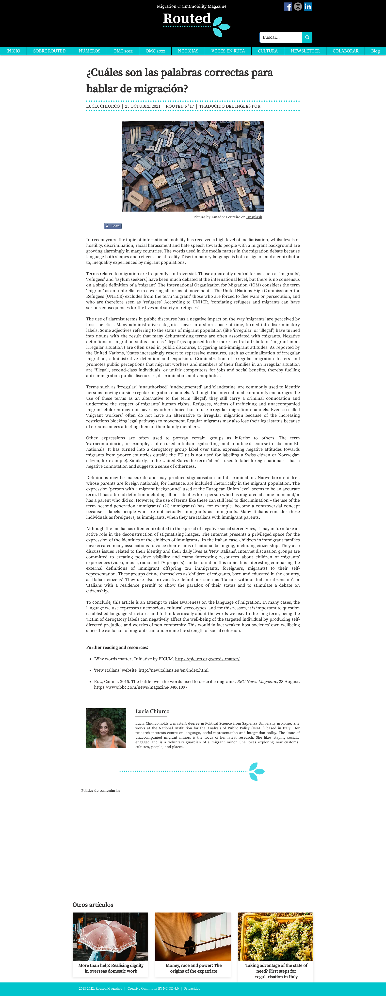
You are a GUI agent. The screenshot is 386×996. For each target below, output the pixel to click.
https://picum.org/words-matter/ (207, 659)
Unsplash (254, 217)
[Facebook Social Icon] (288, 6)
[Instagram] (298, 6)
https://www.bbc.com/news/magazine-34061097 (140, 687)
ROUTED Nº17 (180, 106)
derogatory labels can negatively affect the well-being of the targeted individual (183, 619)
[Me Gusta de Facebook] (134, 226)
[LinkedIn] (308, 6)
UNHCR (200, 302)
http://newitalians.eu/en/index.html (174, 670)
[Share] (113, 226)
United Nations (109, 353)
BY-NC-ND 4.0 (168, 988)
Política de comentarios (100, 790)
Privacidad (192, 988)
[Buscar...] (277, 37)
